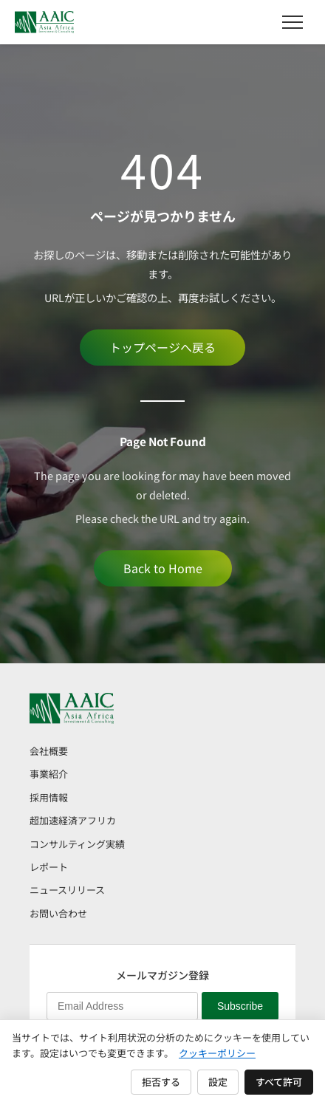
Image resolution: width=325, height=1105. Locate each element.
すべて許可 (279, 1082)
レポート (49, 867)
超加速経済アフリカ (73, 820)
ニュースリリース (67, 890)
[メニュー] (292, 22)
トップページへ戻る (162, 347)
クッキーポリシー (217, 1053)
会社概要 (49, 751)
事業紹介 (49, 774)
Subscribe (240, 1006)
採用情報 (49, 797)
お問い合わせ (58, 913)
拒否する (161, 1082)
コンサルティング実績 (77, 844)
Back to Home (162, 568)
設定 (218, 1082)
